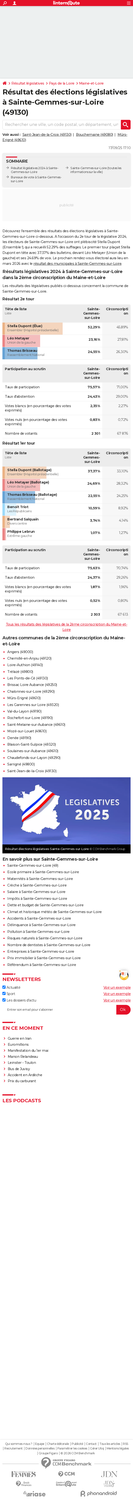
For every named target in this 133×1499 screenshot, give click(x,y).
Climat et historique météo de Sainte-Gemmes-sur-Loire (54, 912)
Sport (8, 994)
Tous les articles (109, 1444)
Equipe (39, 1444)
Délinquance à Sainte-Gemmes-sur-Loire (41, 925)
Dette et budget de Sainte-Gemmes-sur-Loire (45, 905)
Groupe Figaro (48, 1453)
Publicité (77, 1444)
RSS (125, 1444)
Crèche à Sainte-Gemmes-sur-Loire (36, 885)
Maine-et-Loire (91, 83)
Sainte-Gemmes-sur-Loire (88, 168)
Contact (91, 1444)
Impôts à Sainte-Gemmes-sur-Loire (37, 898)
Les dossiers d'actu (19, 1000)
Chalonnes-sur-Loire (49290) (31, 691)
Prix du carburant (22, 1081)
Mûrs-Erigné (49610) (24, 698)
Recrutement (13, 1448)
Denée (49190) (19, 738)
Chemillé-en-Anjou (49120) (29, 658)
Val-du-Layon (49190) (24, 711)
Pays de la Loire (61, 83)
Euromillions (18, 1044)
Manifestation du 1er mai (28, 1050)
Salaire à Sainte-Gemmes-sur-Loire (36, 892)
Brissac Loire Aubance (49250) (32, 685)
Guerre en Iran (19, 1038)
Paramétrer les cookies (72, 1448)
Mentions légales (118, 1448)
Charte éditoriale (58, 1444)
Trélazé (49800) (20, 672)
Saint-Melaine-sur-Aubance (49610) (36, 724)
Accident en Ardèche (25, 1075)
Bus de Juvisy (19, 1069)
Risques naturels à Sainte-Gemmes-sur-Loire (44, 938)
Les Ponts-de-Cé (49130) (27, 678)
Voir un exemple (117, 987)
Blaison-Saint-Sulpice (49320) (31, 744)
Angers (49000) (20, 652)
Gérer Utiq (97, 1448)
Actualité (11, 987)
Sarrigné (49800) (21, 764)
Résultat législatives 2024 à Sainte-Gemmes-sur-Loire (34, 170)
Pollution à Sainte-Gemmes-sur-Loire (38, 932)
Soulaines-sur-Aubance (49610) (32, 751)
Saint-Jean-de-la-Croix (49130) (47, 134)
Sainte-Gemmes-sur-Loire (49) (32, 865)
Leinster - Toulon (22, 1062)
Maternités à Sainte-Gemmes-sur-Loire (40, 879)
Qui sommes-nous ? (18, 1444)
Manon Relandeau (23, 1056)
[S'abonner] (66, 1010)
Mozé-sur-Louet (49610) (26, 731)
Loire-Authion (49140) (25, 665)
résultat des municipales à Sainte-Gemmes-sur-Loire (77, 263)
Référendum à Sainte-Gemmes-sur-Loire (41, 965)
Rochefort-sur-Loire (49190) (30, 718)
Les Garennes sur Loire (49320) (33, 705)
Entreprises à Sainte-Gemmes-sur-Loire (40, 951)
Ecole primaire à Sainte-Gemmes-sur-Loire (43, 872)
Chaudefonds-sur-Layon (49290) (33, 758)
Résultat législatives (27, 83)
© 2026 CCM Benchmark (77, 1453)
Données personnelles (39, 1448)
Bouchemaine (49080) (94, 134)
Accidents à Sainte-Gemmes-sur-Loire (39, 918)
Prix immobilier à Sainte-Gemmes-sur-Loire (44, 958)
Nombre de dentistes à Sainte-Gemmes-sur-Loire (48, 945)
